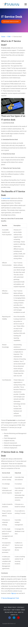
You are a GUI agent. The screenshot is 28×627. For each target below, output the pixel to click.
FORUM (23, 610)
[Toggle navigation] (26, 4)
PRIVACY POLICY (12, 607)
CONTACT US (14, 614)
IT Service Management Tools (10, 598)
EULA (15, 612)
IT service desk (5, 198)
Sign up (13, 593)
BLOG (5, 607)
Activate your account (11, 21)
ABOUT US (20, 612)
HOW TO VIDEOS (16, 610)
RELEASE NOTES (9, 612)
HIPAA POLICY (7, 610)
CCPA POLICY (20, 607)
